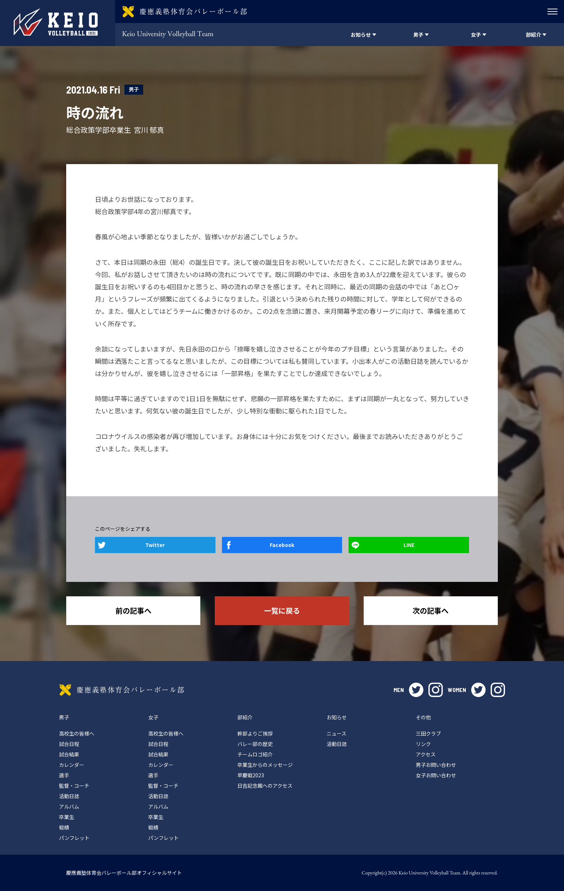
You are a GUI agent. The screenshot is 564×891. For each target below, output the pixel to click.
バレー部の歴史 (255, 743)
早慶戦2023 (250, 775)
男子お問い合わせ (436, 764)
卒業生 (66, 816)
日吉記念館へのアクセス (264, 785)
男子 (134, 89)
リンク (423, 743)
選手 (64, 775)
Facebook (282, 544)
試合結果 (69, 754)
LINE (409, 544)
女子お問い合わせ (436, 775)
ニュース (336, 733)
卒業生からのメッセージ (265, 764)
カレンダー (71, 764)
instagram (435, 690)
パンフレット (74, 837)
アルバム (69, 806)
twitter (416, 690)
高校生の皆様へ (76, 733)
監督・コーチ (74, 785)
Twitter (155, 544)
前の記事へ (133, 610)
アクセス (426, 754)
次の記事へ (431, 610)
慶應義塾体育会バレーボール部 (121, 690)
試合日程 (69, 743)
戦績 (64, 827)
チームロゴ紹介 (255, 754)
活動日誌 (69, 796)
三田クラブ (428, 733)
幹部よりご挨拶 (255, 733)
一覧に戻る (282, 610)
